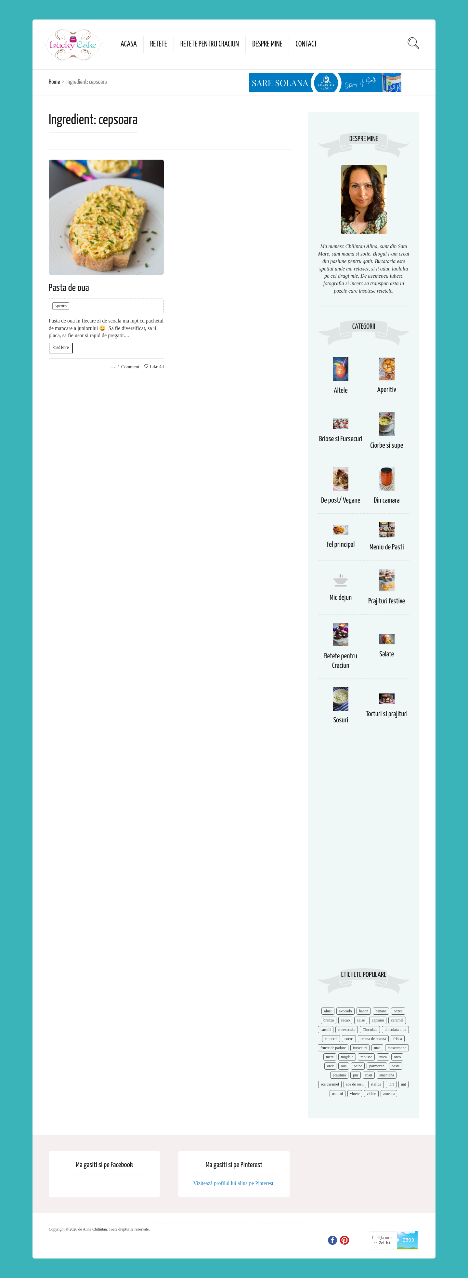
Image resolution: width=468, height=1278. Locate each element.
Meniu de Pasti (387, 547)
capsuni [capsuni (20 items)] (378, 1020)
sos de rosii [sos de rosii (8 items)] (355, 1084)
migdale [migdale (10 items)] (347, 1057)
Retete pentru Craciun (209, 44)
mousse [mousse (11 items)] (366, 1057)
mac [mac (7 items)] (377, 1048)
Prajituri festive (386, 601)
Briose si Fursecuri (340, 439)
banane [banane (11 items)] (380, 1011)
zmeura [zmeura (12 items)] (389, 1093)
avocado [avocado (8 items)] (345, 1011)
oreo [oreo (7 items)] (397, 1057)
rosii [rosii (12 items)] (368, 1075)
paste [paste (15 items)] (396, 1066)
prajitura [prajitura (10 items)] (339, 1075)
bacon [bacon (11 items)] (364, 1011)
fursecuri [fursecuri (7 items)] (360, 1048)
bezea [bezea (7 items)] (398, 1011)
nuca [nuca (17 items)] (383, 1057)
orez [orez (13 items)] (330, 1066)
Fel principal (341, 544)
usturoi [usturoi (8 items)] (337, 1093)
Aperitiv (60, 306)
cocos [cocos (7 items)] (348, 1038)
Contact (306, 44)
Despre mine (267, 44)
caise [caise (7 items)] (361, 1020)
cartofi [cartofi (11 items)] (325, 1029)
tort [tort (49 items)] (391, 1084)
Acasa (129, 44)
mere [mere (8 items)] (330, 1057)
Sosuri (340, 720)
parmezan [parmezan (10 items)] (376, 1066)
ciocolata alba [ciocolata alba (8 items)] (395, 1029)
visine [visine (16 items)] (371, 1093)
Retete (158, 44)
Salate (386, 654)
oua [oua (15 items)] (343, 1066)
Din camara (387, 500)
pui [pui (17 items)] (355, 1075)
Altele (341, 390)
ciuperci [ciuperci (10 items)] (331, 1038)
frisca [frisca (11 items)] (397, 1038)
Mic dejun (341, 597)
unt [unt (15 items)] (403, 1084)
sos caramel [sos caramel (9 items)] (330, 1084)
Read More (61, 347)
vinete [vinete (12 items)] (354, 1093)
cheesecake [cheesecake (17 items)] (347, 1029)
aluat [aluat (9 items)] (328, 1011)
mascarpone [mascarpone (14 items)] (397, 1048)
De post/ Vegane (340, 500)
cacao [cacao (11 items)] (345, 1020)
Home (54, 82)
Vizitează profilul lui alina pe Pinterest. (234, 1183)
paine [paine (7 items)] (358, 1066)
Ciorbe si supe (386, 445)
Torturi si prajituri (387, 714)
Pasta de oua (69, 288)
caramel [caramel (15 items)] (397, 1020)
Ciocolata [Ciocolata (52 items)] (369, 1029)
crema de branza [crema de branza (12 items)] (373, 1038)
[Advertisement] (364, 850)
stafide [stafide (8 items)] (376, 1084)
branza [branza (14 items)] (328, 1020)
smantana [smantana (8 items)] (386, 1075)
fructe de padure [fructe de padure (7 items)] (333, 1048)
